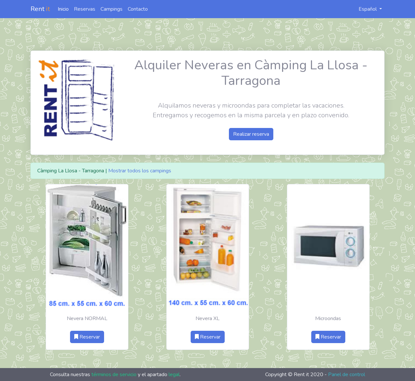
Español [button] (364, 9)
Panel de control (346, 374)
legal (174, 374)
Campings (112, 9)
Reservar (87, 337)
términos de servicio (113, 374)
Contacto (138, 9)
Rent (40, 9)
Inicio (63, 9)
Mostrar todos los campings (139, 170)
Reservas (84, 9)
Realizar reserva (251, 134)
